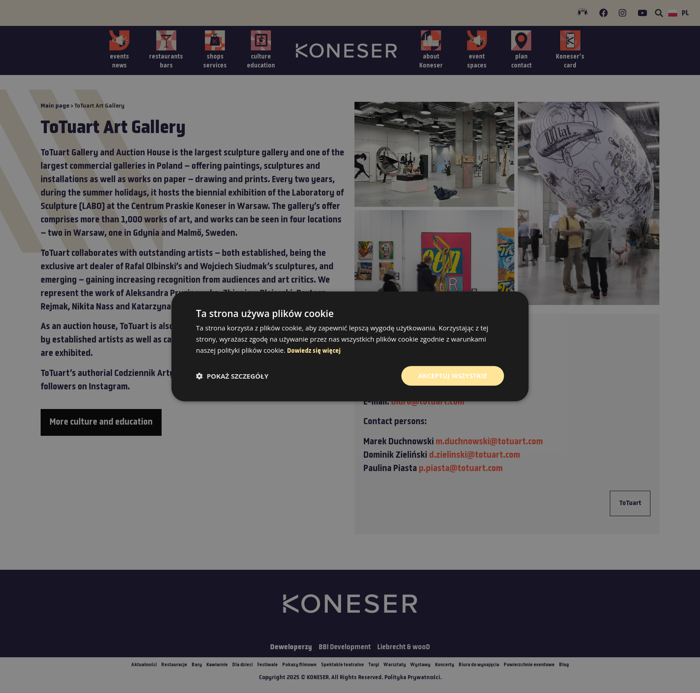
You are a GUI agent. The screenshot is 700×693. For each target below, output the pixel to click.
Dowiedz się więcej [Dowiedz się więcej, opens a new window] (314, 351)
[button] (232, 376)
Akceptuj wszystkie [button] (452, 375)
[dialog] (350, 346)
